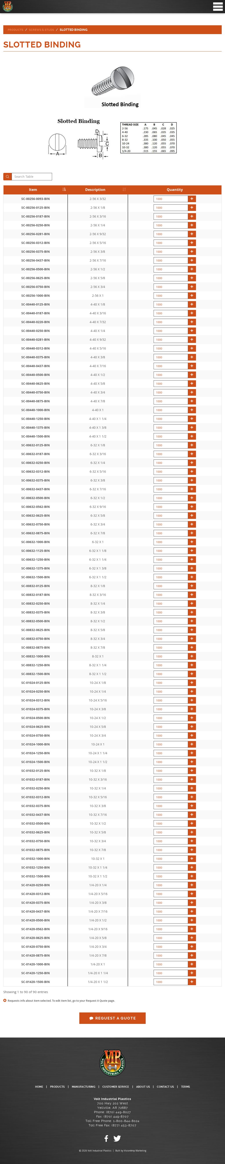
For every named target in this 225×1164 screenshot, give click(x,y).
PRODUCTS (49, 1086)
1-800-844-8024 (126, 1121)
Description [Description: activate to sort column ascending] (95, 189)
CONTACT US (173, 1086)
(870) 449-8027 (118, 1112)
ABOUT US (147, 1086)
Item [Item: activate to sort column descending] (33, 189)
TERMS (195, 1086)
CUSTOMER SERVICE (116, 1086)
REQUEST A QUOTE (112, 1018)
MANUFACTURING (79, 1086)
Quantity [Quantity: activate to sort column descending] (175, 189)
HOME (29, 1086)
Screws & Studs (43, 29)
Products (16, 29)
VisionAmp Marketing (135, 1150)
